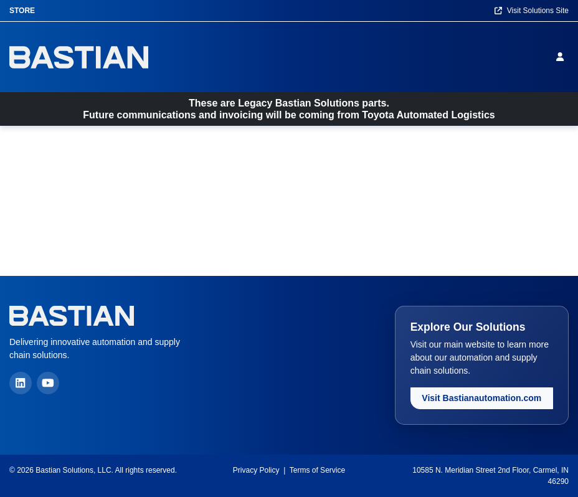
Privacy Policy (256, 470)
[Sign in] (562, 57)
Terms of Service (317, 470)
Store (22, 10)
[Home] (78, 56)
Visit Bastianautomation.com (481, 398)
